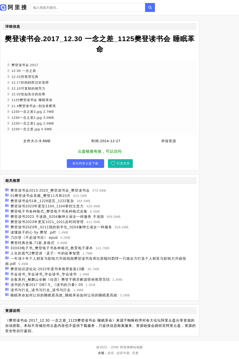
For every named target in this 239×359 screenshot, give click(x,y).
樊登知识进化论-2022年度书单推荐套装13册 (47, 269)
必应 (111, 353)
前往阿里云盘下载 (85, 163)
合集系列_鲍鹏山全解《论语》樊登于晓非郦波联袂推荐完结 (60, 279)
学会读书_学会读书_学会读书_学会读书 (43, 274)
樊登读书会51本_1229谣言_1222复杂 (42, 201)
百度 (135, 353)
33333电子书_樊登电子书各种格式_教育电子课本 (51, 248)
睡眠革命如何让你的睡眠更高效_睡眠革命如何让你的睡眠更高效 (63, 295)
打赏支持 (123, 163)
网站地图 (136, 347)
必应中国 (123, 353)
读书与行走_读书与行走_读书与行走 (40, 290)
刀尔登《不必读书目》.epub (34, 237)
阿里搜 (125, 347)
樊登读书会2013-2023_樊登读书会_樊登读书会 (50, 190)
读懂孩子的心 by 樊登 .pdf (33, 232)
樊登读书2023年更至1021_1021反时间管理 (47, 222)
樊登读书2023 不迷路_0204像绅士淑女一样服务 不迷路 (57, 217)
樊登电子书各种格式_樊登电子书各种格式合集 (48, 211)
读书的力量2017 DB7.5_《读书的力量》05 (46, 285)
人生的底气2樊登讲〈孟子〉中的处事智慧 (45, 253)
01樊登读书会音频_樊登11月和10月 (40, 196)
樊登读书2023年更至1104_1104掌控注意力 (47, 206)
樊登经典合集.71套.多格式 (32, 243)
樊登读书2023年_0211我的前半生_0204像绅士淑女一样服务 (61, 227)
